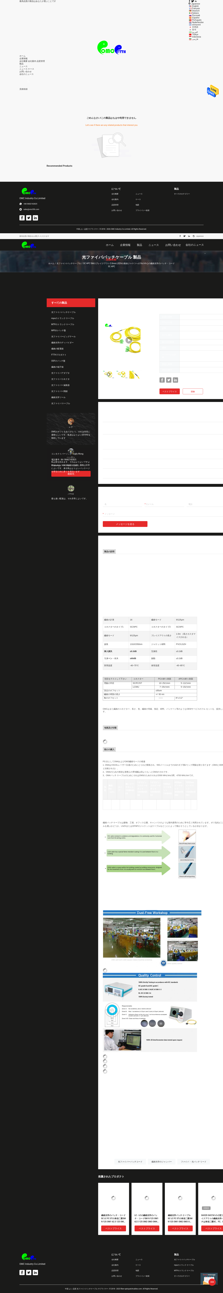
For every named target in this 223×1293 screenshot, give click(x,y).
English (195, 6)
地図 (137, 205)
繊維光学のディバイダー (62, 342)
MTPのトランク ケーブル (62, 324)
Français (196, 8)
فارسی (195, 39)
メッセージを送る (125, 524)
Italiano (195, 13)
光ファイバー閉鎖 (59, 391)
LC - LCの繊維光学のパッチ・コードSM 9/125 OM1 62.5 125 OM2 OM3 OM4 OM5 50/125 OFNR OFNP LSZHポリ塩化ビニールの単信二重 (146, 1218)
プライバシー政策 (142, 210)
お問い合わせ (117, 210)
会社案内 (32, 61)
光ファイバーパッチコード (130, 1162)
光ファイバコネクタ (60, 379)
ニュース (23, 69)
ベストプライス (170, 391)
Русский (196, 15)
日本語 (195, 27)
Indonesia (196, 37)
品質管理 (41, 61)
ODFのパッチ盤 (58, 361)
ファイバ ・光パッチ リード (193, 1162)
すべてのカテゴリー (182, 194)
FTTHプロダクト (59, 355)
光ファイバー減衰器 (60, 385)
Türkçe (195, 34)
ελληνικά (196, 24)
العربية (195, 32)
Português (196, 20)
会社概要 (23, 61)
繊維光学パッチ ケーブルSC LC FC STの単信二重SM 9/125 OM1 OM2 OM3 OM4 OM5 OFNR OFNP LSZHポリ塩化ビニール (180, 1218)
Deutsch (196, 11)
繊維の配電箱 (57, 349)
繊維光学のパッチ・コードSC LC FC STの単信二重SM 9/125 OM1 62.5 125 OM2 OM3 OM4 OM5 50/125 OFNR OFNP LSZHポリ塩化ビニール (113, 1218)
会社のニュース (26, 74)
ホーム (51, 263)
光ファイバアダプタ (60, 373)
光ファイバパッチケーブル (69, 263)
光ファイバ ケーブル (60, 403)
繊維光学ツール (58, 397)
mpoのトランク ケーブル (62, 318)
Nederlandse (198, 22)
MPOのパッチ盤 (58, 330)
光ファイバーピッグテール (63, 336)
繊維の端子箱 (57, 367)
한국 (194, 29)
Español (195, 18)
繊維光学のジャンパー (162, 1162)
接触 (193, 391)
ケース (31, 69)
